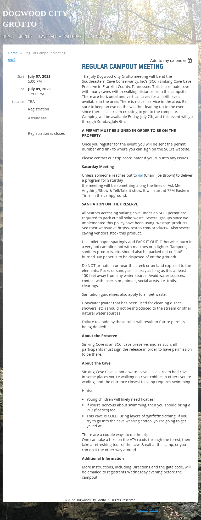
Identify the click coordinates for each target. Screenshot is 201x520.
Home (13, 53)
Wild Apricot (148, 509)
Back (11, 59)
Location (18, 101)
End (21, 89)
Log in (190, 7)
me (140, 175)
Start (20, 76)
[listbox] (171, 60)
